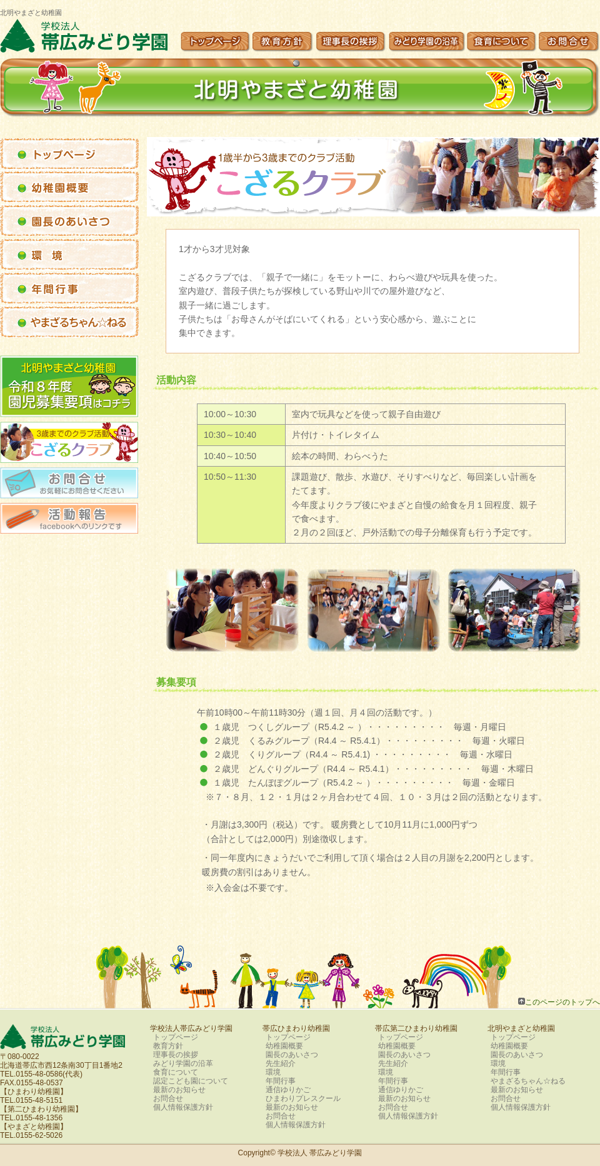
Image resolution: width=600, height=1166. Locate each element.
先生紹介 (281, 1063)
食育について (175, 1072)
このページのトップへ (562, 1002)
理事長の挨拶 (175, 1054)
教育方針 (168, 1046)
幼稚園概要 (284, 1046)
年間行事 (281, 1081)
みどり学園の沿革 (183, 1063)
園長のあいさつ (292, 1054)
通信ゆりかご (288, 1089)
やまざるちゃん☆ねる (528, 1081)
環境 (273, 1072)
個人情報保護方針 (183, 1107)
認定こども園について (190, 1081)
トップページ (175, 1037)
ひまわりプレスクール (303, 1098)
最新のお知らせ (179, 1089)
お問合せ (168, 1098)
